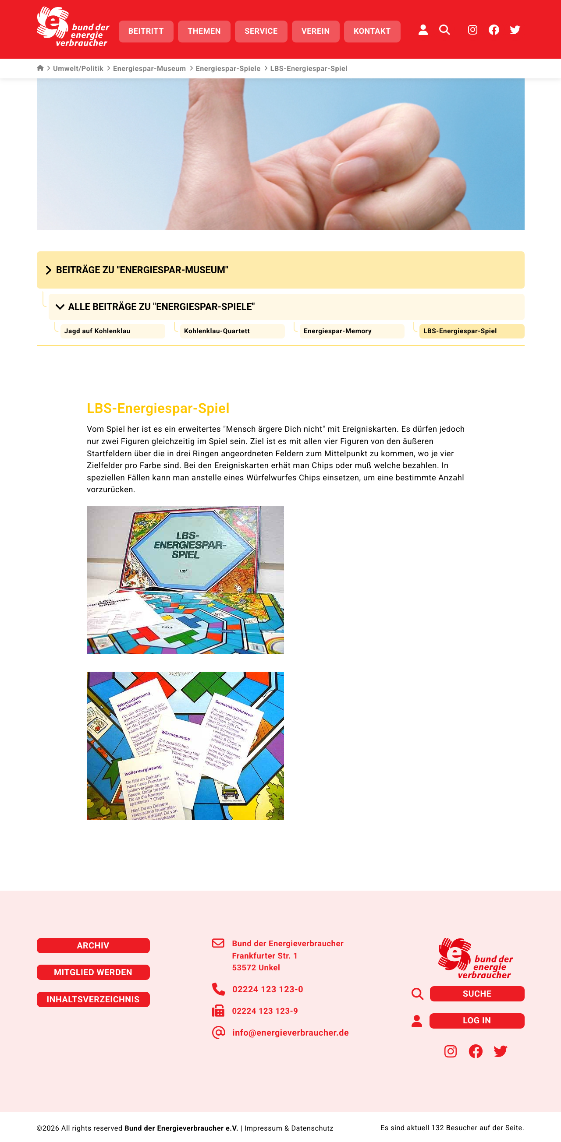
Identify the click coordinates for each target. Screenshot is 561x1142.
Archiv (93, 938)
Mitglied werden (93, 964)
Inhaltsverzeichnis (93, 990)
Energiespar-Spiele (225, 66)
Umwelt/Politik (74, 66)
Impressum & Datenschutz (289, 1118)
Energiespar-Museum (146, 66)
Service (265, 29)
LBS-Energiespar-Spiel (462, 325)
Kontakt (377, 29)
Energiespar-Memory (339, 325)
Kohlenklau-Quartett (218, 325)
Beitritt (151, 29)
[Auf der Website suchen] (444, 28)
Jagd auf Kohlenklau (99, 325)
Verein (320, 29)
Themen (209, 29)
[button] (138, 267)
